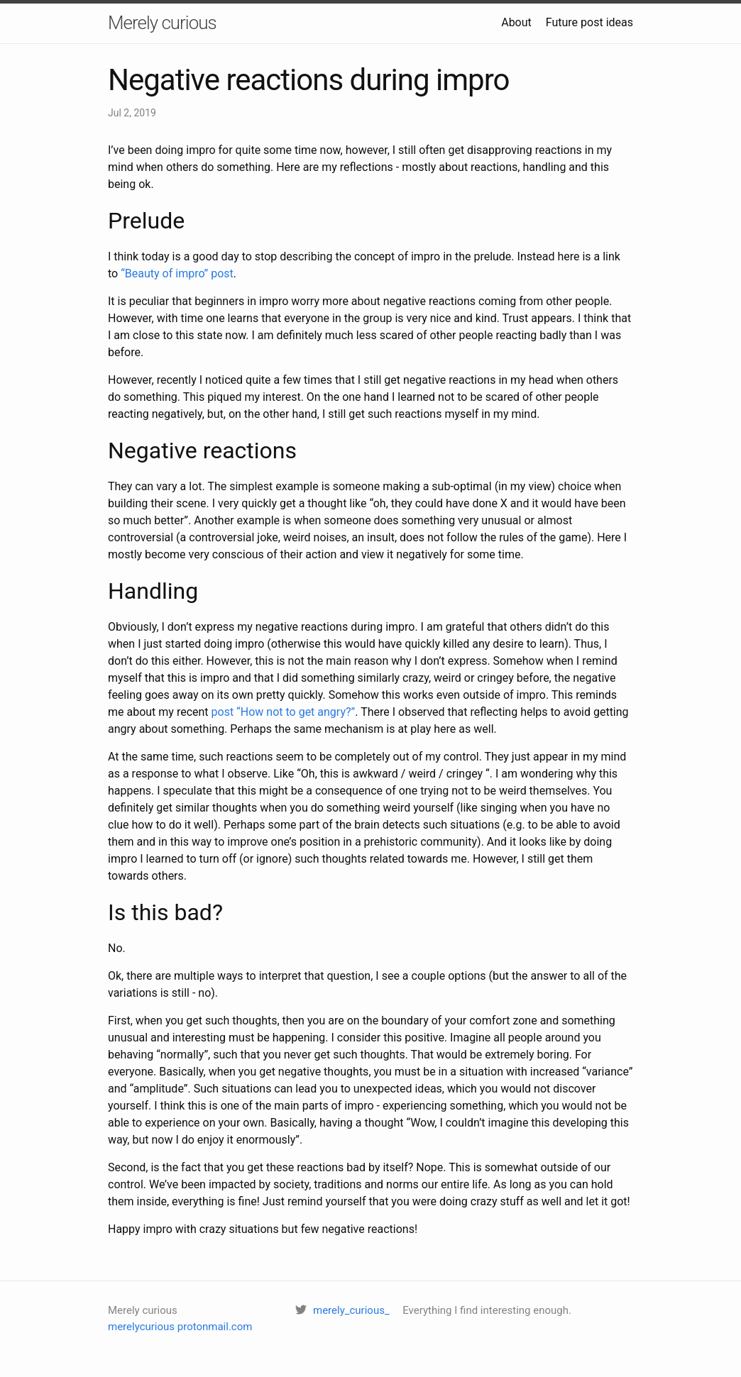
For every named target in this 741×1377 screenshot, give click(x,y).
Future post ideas (589, 22)
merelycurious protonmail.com (180, 1326)
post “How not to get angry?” (284, 712)
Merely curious (162, 22)
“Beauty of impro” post (177, 273)
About (516, 22)
